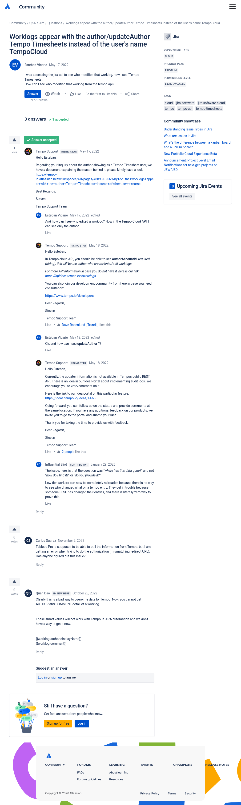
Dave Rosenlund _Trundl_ (80, 325)
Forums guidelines (89, 779)
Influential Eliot (56, 464)
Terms (172, 793)
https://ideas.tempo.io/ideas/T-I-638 (71, 398)
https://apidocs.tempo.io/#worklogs (70, 276)
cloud (169, 103)
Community (32, 6)
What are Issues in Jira (180, 136)
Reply (40, 512)
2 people (68, 452)
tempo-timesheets (209, 108)
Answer (32, 94)
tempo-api (185, 108)
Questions (55, 23)
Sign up (56, 677)
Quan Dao (43, 593)
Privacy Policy (149, 793)
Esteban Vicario (35, 65)
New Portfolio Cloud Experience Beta (190, 154)
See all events (182, 196)
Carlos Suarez (46, 540)
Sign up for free (58, 723)
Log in (42, 677)
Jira (41, 23)
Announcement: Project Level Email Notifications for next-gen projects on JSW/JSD (190, 165)
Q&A (32, 23)
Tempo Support (47, 151)
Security (190, 793)
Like (48, 233)
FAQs (80, 772)
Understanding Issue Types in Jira (188, 129)
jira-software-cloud (211, 103)
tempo (169, 108)
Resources (116, 779)
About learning (118, 772)
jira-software (185, 103)
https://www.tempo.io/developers (69, 296)
